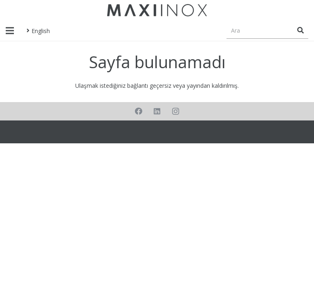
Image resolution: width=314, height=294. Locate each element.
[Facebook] (139, 111)
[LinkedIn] (157, 111)
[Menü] (9, 30)
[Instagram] (175, 111)
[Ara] (267, 30)
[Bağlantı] (157, 10)
